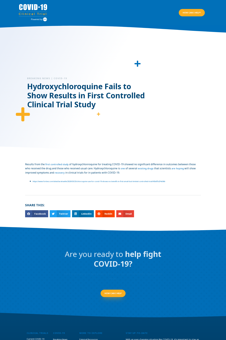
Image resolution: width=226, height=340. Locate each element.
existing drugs (146, 165)
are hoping (179, 165)
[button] (192, 11)
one (123, 165)
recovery (60, 169)
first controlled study (57, 161)
